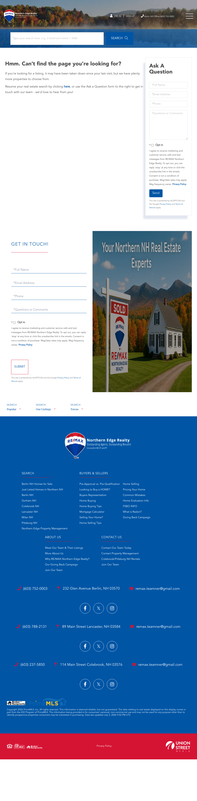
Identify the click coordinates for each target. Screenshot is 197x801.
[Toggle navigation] (189, 17)
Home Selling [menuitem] (131, 486)
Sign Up (119, 17)
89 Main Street (120, 643)
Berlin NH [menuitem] (24, 498)
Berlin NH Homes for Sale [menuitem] (33, 486)
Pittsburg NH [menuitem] (26, 525)
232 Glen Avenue (121, 592)
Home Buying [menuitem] (87, 503)
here (67, 88)
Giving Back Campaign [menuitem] (136, 520)
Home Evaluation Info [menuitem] (136, 503)
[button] (106, 40)
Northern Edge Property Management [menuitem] (41, 531)
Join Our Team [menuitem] (50, 572)
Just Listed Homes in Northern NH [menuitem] (39, 492)
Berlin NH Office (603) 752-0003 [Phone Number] (152, 16)
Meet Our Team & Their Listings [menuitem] (61, 550)
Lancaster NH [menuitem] (26, 514)
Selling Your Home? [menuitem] (91, 520)
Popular (11, 411)
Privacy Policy (179, 186)
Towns (75, 411)
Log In (102, 17)
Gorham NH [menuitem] (25, 503)
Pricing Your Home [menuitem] (134, 492)
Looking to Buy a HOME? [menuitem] (94, 492)
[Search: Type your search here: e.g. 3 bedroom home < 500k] (52, 40)
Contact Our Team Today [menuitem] (116, 550)
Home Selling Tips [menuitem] (90, 525)
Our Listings (43, 411)
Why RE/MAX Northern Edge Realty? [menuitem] (64, 561)
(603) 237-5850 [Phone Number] (56, 694)
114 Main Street (121, 693)
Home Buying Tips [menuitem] (90, 509)
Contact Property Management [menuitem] (120, 555)
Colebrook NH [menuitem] (27, 509)
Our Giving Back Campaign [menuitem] (58, 567)
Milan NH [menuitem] (24, 520)
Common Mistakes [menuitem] (134, 498)
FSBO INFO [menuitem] (130, 509)
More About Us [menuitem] (51, 555)
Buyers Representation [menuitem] (92, 498)
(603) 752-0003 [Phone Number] (59, 592)
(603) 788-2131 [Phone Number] (58, 643)
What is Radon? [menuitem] (132, 514)
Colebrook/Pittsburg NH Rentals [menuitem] (120, 561)
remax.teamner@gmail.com (98, 607)
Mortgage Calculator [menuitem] (91, 514)
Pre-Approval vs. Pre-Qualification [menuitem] (99, 486)
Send (155, 195)
